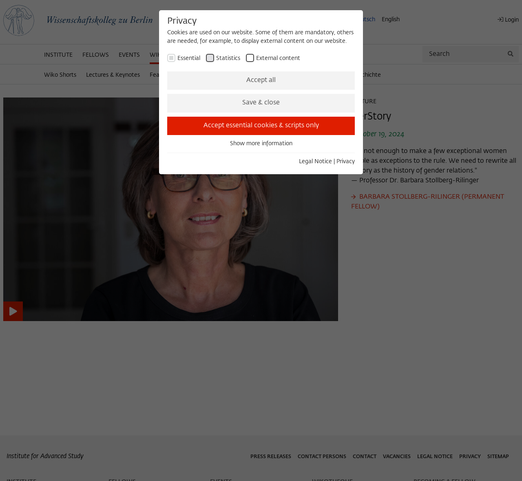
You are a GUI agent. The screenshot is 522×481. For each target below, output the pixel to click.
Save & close (261, 103)
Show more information (261, 143)
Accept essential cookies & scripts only (261, 125)
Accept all (261, 80)
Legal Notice (315, 161)
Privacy (345, 161)
